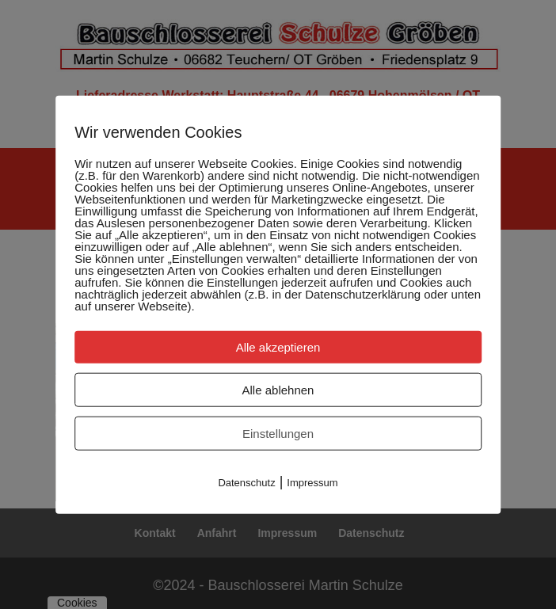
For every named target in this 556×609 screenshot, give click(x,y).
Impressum (312, 482)
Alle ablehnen (278, 389)
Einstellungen (278, 433)
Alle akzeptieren (278, 346)
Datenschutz (246, 482)
